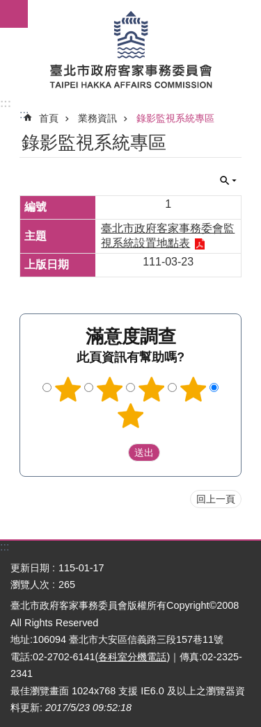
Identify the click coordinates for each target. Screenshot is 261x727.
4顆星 (193, 389)
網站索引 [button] (14, 14)
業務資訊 (97, 118)
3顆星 (151, 389)
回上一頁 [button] (215, 499)
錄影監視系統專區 (175, 118)
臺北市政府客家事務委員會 (130, 48)
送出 (115, 452)
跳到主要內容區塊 (7, 7)
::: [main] (24, 114)
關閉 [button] (228, 180)
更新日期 (29, 567)
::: (5, 103)
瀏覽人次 (29, 584)
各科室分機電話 (132, 656)
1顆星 (68, 389)
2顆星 (110, 389)
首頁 (48, 118)
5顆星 (131, 415)
